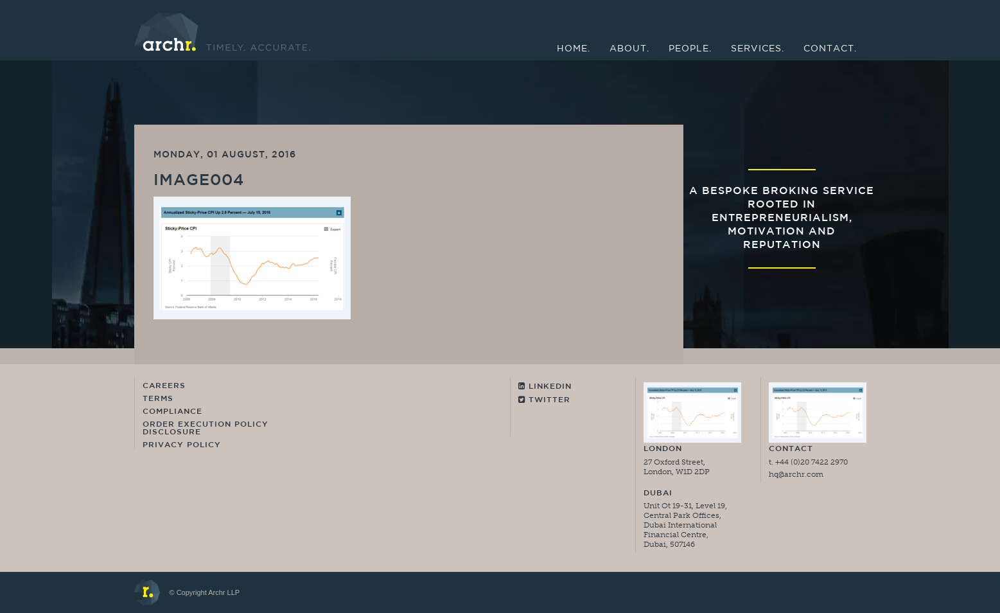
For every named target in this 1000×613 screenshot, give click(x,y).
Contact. (830, 49)
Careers (164, 386)
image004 (199, 181)
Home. (573, 49)
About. (629, 49)
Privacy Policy (182, 445)
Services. (757, 49)
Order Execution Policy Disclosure (205, 428)
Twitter (544, 400)
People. (690, 49)
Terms (158, 399)
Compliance (172, 412)
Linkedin (545, 386)
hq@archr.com (796, 474)
